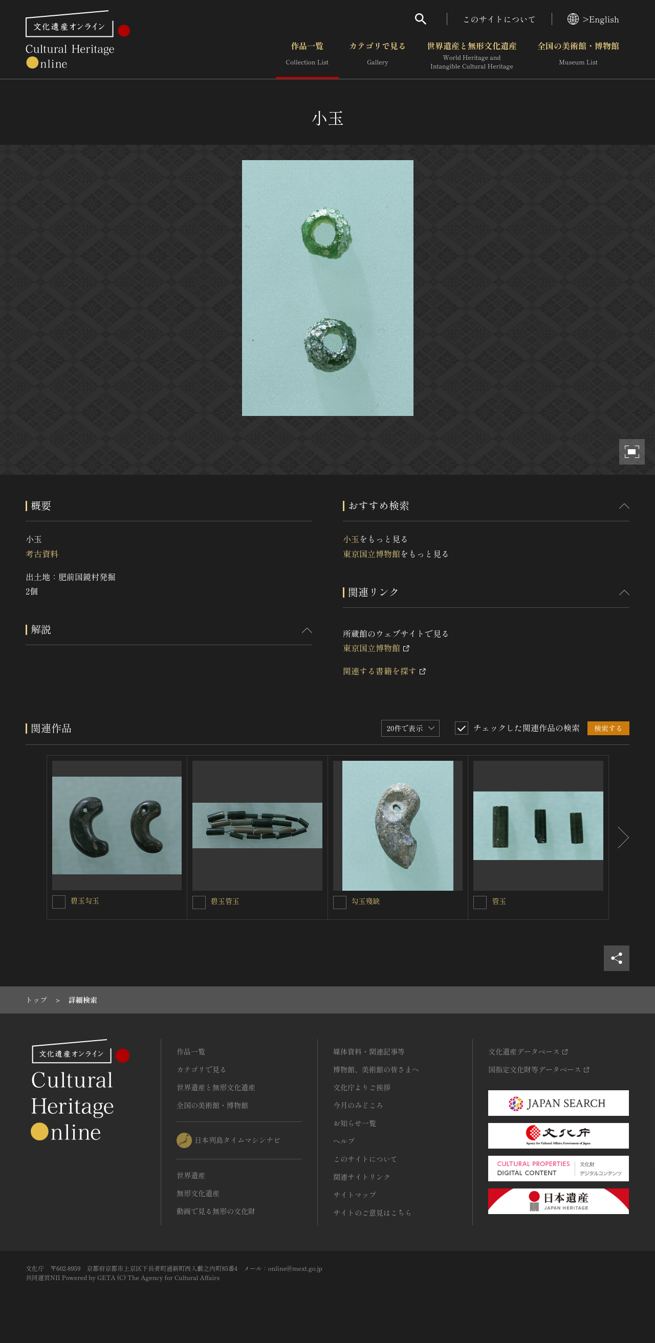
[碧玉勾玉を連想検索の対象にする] (59, 902)
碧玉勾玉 (85, 900)
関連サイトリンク (361, 1177)
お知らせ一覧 (354, 1123)
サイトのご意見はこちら (372, 1212)
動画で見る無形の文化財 (216, 1211)
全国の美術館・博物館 (578, 55)
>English (593, 19)
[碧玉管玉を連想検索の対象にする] (199, 902)
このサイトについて (499, 19)
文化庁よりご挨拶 (361, 1087)
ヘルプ (344, 1141)
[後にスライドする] (619, 837)
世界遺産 (191, 1175)
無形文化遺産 (198, 1193)
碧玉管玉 (225, 901)
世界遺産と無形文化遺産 (472, 55)
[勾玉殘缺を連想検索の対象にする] (339, 902)
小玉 (351, 539)
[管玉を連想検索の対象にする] (480, 902)
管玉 (499, 901)
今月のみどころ (358, 1105)
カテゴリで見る (377, 55)
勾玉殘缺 (366, 901)
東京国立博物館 (371, 553)
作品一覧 (307, 55)
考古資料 (42, 553)
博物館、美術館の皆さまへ (376, 1069)
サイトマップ (354, 1195)
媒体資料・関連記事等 (369, 1051)
